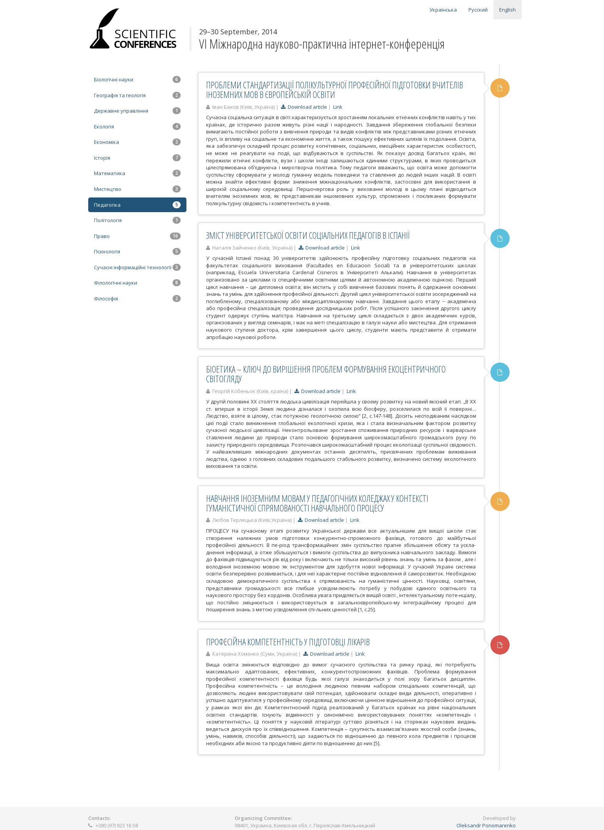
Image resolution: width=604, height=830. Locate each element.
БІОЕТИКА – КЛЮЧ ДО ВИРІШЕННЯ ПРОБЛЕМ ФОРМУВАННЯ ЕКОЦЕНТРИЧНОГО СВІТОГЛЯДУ (326, 374)
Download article (304, 106)
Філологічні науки (137, 282)
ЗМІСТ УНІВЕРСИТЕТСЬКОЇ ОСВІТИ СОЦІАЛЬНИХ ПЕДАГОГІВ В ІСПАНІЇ (308, 235)
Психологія (137, 251)
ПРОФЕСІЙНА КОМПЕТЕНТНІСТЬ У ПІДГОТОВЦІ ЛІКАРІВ (288, 642)
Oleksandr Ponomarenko (486, 825)
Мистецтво (137, 189)
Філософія (137, 298)
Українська (443, 9)
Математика (137, 173)
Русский (478, 9)
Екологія (137, 126)
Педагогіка (137, 204)
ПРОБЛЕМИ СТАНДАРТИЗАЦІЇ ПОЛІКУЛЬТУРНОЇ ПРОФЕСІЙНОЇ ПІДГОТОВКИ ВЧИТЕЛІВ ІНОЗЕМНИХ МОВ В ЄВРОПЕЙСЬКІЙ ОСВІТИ (334, 90)
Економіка (137, 141)
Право (137, 236)
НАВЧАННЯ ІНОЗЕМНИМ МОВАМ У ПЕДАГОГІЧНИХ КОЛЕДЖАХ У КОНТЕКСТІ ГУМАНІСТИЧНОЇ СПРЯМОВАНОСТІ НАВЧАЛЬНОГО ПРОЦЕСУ (317, 503)
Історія (137, 157)
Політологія (137, 220)
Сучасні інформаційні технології (137, 267)
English (507, 9)
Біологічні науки (137, 79)
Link (337, 106)
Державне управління (137, 110)
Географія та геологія (137, 95)
